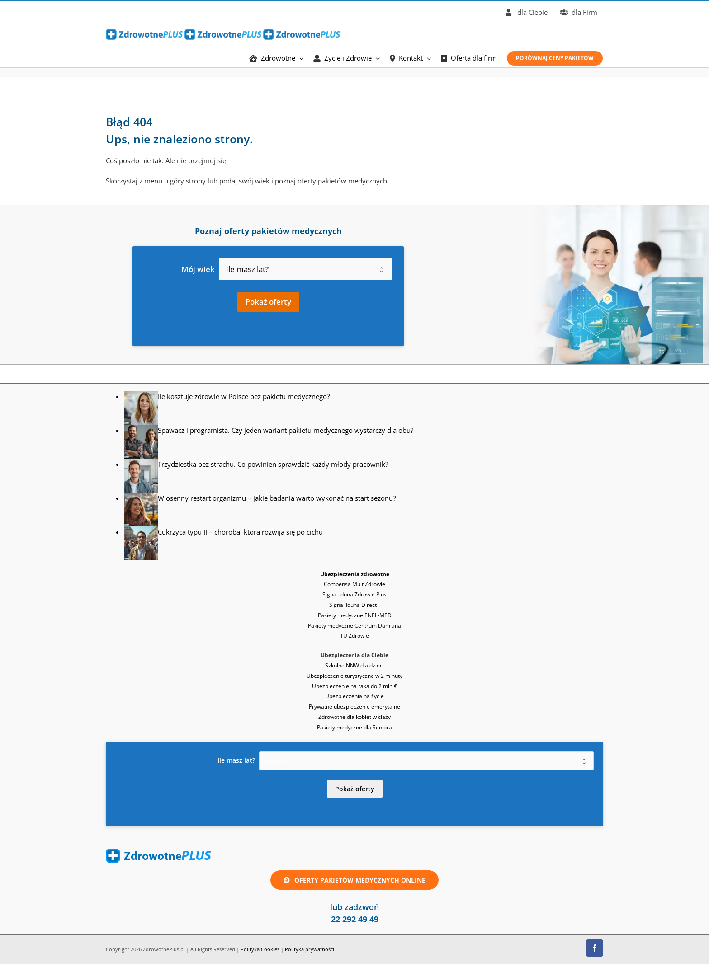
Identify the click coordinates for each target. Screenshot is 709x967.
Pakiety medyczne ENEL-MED (355, 615)
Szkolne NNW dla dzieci (354, 665)
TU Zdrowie (354, 635)
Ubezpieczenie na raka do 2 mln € (354, 686)
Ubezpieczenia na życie (354, 696)
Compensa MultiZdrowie (354, 584)
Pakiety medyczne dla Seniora (354, 727)
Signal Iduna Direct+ (354, 605)
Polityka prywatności (309, 949)
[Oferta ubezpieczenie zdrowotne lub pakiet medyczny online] (354, 880)
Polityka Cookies (260, 949)
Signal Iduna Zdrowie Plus (354, 594)
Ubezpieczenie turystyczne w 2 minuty (354, 676)
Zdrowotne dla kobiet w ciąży (354, 717)
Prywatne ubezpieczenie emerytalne (354, 706)
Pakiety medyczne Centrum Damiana (354, 625)
